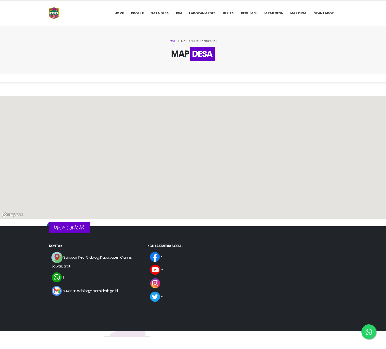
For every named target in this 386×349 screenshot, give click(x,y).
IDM (179, 13)
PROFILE (137, 13)
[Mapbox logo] (12, 214)
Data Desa (160, 13)
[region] (193, 157)
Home (119, 13)
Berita (228, 13)
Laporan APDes (202, 13)
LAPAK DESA (273, 13)
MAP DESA (298, 13)
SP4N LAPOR (324, 13)
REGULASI (249, 13)
